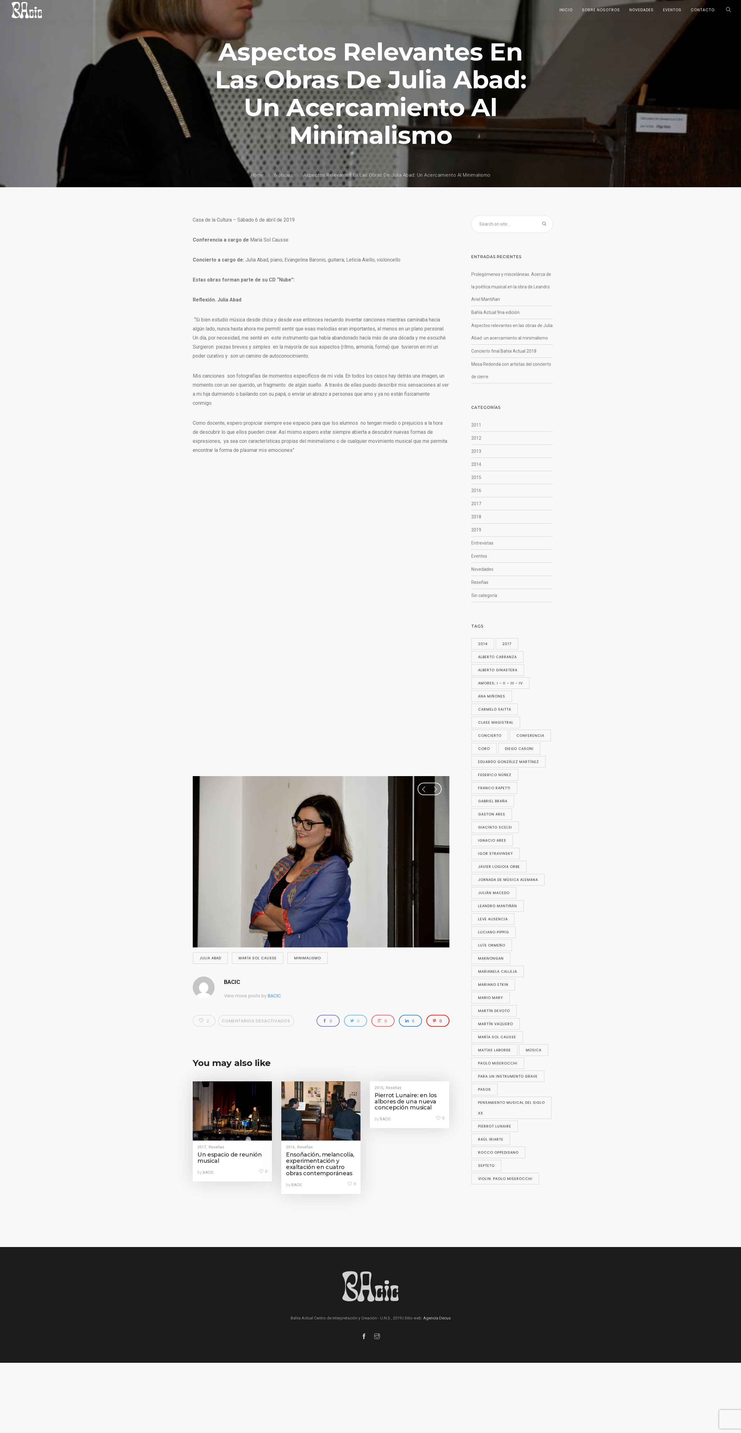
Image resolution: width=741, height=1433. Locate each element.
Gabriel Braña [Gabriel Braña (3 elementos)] (492, 801)
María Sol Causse (258, 958)
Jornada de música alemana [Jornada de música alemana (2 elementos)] (508, 879)
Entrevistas (482, 542)
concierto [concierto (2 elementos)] (489, 735)
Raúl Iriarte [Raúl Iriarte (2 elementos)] (490, 1139)
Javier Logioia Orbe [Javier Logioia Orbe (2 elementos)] (499, 866)
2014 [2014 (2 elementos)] (482, 643)
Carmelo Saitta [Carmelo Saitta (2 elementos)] (494, 709)
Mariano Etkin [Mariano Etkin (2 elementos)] (493, 984)
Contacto (702, 9)
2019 (476, 529)
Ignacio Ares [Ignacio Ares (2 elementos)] (492, 840)
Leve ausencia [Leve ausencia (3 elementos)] (493, 919)
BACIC (232, 982)
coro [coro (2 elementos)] (484, 748)
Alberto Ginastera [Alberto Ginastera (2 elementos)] (497, 670)
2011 (476, 425)
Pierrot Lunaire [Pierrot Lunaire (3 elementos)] (494, 1126)
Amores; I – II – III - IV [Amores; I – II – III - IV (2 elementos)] (500, 683)
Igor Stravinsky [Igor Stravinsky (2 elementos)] (495, 853)
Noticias (283, 175)
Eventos (672, 9)
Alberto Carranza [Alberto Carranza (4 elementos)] (497, 656)
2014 (476, 464)
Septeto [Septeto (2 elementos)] (486, 1165)
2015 (379, 1088)
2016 (290, 1147)
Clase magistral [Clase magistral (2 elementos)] (495, 722)
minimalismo (307, 958)
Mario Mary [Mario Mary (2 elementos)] (490, 997)
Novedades (641, 9)
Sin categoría (484, 595)
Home (257, 175)
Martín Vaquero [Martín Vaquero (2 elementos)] (495, 1023)
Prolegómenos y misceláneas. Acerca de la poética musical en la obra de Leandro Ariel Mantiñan (511, 287)
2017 (201, 1147)
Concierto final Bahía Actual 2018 (503, 351)
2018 (476, 516)
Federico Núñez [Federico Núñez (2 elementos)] (494, 774)
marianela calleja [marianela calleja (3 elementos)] (497, 971)
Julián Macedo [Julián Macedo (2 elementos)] (494, 892)
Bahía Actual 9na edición (495, 312)
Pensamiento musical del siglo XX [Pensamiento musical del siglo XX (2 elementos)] (511, 1108)
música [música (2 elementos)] (533, 1050)
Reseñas (216, 1147)
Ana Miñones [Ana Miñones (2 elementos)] (491, 696)
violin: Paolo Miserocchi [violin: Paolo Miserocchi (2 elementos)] (505, 1178)
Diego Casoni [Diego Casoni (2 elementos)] (519, 748)
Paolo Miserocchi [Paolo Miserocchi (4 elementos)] (497, 1063)
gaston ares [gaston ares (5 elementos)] (491, 814)
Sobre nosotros (601, 9)
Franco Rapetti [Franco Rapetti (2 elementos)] (494, 787)
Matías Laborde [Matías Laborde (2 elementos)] (494, 1050)
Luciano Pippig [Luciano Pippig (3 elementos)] (493, 932)
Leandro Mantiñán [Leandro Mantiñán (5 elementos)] (497, 905)
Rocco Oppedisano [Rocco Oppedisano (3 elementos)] (498, 1152)
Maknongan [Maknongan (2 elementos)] (491, 958)
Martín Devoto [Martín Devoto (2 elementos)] (494, 1010)
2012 (476, 438)
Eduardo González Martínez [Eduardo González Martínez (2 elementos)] (508, 761)
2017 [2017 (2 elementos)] (506, 643)
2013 (476, 451)
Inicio (566, 9)
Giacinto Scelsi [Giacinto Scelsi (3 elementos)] (495, 827)
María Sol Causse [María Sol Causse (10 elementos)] (497, 1036)
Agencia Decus (437, 1318)
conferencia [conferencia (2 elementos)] (530, 735)
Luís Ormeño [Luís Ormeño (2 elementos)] (491, 945)
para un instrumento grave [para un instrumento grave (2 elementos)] (508, 1076)
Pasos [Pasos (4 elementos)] (484, 1089)
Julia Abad (210, 958)
